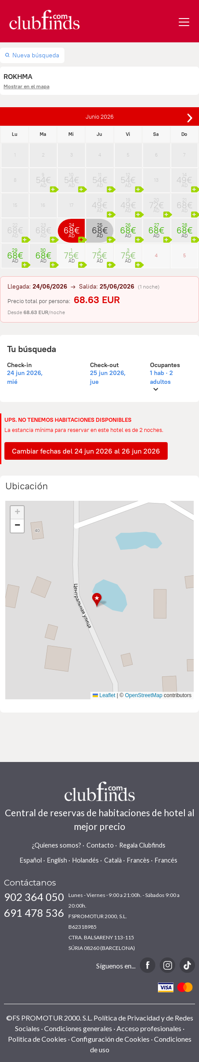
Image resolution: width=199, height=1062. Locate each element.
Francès (138, 860)
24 (71, 227)
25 (99, 227)
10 (71, 177)
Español (31, 860)
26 (128, 227)
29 (14, 253)
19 (128, 202)
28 (184, 227)
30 (43, 253)
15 (15, 205)
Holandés (85, 860)
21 (184, 202)
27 (156, 227)
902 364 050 (34, 896)
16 (43, 205)
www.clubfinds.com (44, 20)
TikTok (187, 965)
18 (99, 202)
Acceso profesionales (148, 1028)
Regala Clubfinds (142, 845)
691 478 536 (34, 912)
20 (156, 202)
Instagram (167, 965)
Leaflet (104, 695)
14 (184, 177)
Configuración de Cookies (110, 1039)
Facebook (147, 965)
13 (156, 180)
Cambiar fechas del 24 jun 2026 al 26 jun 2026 (86, 451)
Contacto (100, 845)
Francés (166, 860)
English (57, 860)
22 (14, 227)
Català (113, 860)
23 (43, 227)
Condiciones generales (78, 1028)
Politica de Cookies (37, 1039)
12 (128, 177)
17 (71, 205)
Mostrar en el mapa (26, 86)
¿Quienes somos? (56, 845)
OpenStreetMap (143, 695)
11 (99, 177)
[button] (99, 600)
